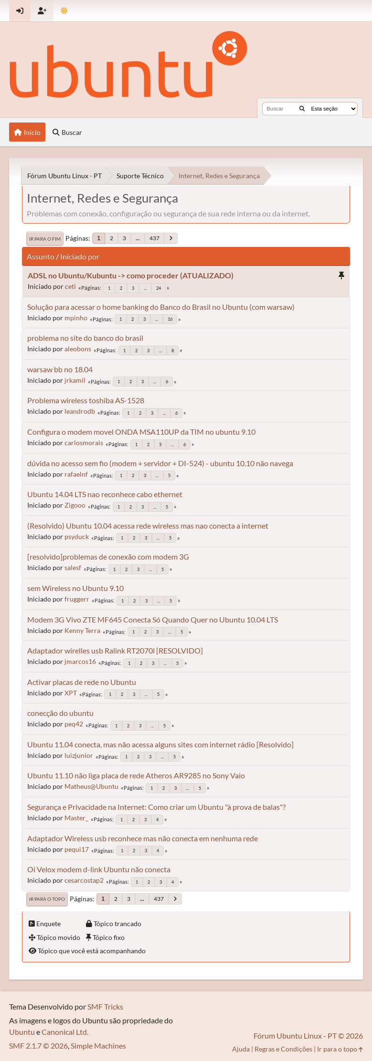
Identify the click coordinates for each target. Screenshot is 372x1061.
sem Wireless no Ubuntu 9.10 (75, 587)
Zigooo (74, 505)
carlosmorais (83, 443)
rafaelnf (76, 474)
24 (158, 288)
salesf (72, 567)
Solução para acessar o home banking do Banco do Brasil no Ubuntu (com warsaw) (161, 306)
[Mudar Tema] (64, 10)
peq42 (73, 724)
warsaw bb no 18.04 (60, 369)
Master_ (76, 818)
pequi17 (76, 849)
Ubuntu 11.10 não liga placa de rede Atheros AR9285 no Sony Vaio (136, 775)
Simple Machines (98, 1045)
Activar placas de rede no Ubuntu (81, 681)
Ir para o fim (45, 239)
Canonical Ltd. (65, 1031)
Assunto (40, 256)
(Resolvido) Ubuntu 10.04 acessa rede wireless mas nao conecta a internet (147, 525)
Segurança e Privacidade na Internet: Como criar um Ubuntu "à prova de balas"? (156, 806)
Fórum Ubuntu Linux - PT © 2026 (308, 1035)
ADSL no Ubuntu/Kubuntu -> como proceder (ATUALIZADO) (131, 275)
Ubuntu (22, 1031)
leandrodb (79, 411)
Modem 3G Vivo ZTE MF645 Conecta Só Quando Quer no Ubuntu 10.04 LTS (152, 619)
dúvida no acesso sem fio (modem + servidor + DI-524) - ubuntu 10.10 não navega (160, 463)
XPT (70, 693)
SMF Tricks (105, 1006)
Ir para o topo (47, 899)
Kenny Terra (82, 630)
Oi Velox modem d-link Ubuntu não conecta (98, 869)
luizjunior (78, 755)
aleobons (77, 349)
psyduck (76, 536)
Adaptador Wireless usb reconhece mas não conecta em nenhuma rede (142, 838)
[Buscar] (302, 108)
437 (154, 238)
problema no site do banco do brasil (85, 337)
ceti (70, 286)
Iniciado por (79, 256)
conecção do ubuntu (60, 712)
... (138, 238)
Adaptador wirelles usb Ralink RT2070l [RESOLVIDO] (115, 650)
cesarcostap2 (84, 880)
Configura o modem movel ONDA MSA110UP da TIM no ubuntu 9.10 (141, 431)
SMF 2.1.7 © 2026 (38, 1045)
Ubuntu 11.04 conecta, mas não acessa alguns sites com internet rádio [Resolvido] (160, 744)
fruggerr (76, 599)
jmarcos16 (80, 661)
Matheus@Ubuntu (91, 786)
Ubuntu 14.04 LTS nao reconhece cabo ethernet (104, 494)
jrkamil (74, 380)
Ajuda (241, 1049)
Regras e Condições (283, 1049)
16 (170, 319)
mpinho (75, 318)
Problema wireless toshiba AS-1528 (85, 400)
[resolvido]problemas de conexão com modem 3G (108, 556)
